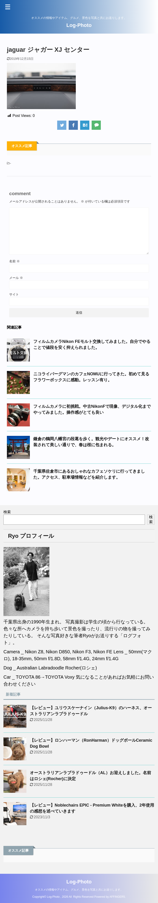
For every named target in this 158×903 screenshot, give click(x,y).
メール (16, 278)
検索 (7, 512)
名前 (14, 261)
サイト (14, 294)
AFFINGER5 (117, 896)
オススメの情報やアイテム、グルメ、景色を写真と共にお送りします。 (79, 889)
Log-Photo (79, 25)
